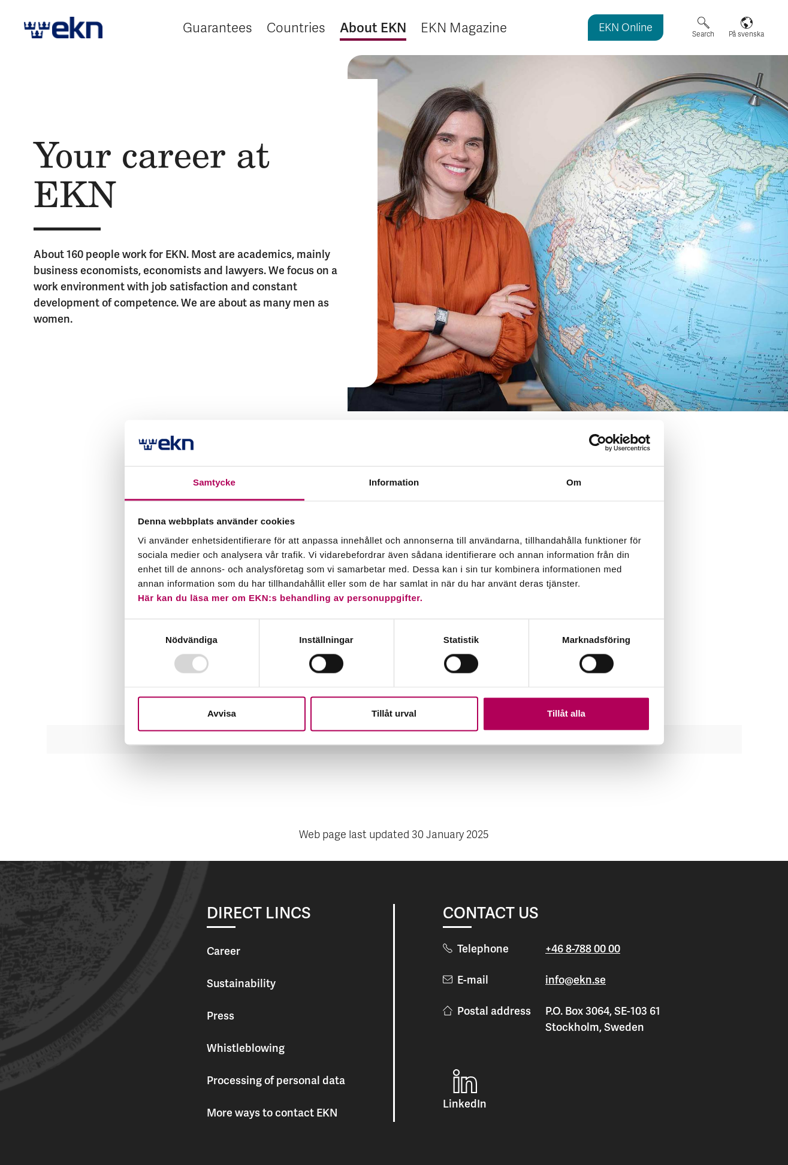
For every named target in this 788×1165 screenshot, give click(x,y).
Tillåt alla (566, 713)
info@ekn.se (575, 980)
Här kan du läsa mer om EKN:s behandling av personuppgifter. (280, 598)
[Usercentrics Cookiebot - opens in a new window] (597, 443)
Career (223, 951)
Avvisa (221, 713)
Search (703, 34)
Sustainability (241, 983)
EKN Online (626, 28)
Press (220, 1016)
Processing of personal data (276, 1080)
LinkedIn (465, 1104)
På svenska (746, 34)
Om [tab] (573, 482)
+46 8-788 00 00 (582, 948)
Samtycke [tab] (214, 482)
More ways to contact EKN (272, 1113)
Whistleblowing (246, 1048)
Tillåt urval (394, 713)
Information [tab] (394, 482)
